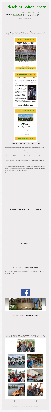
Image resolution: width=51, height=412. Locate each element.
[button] (10, 216)
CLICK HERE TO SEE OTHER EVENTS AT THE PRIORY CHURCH (25, 400)
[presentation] (10, 26)
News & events (22, 9)
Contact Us (28, 9)
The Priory (33, 9)
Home (13, 9)
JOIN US (37, 9)
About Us (17, 9)
